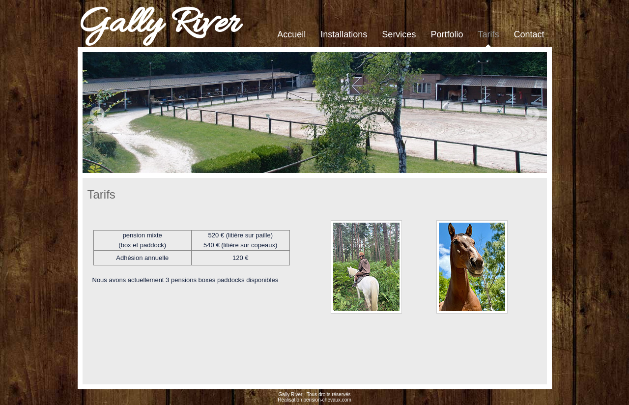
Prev (97, 114)
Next (532, 114)
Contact (529, 34)
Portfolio (446, 34)
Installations (343, 34)
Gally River (158, 24)
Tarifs (488, 34)
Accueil (291, 34)
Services (399, 34)
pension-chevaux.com (327, 400)
